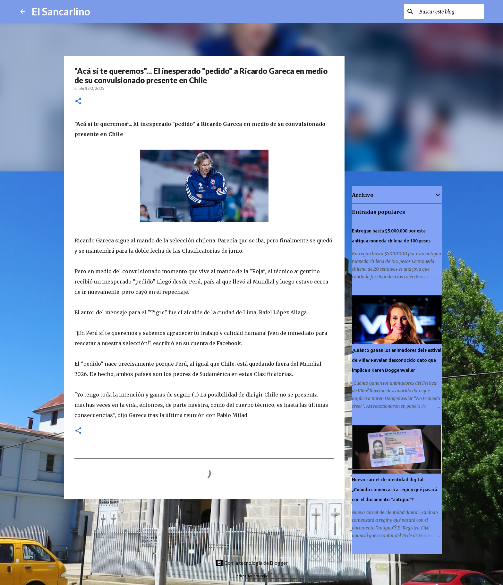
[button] (78, 101)
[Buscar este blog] (450, 11)
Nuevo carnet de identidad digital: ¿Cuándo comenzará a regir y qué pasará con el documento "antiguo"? (394, 489)
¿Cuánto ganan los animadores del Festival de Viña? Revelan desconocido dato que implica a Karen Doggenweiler (396, 360)
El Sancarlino (61, 11)
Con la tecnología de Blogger (252, 563)
